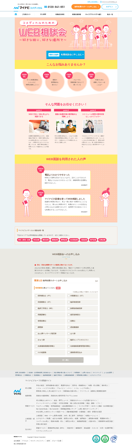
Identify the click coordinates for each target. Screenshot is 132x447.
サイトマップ (97, 372)
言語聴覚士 (37, 375)
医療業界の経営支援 (106, 421)
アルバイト (61, 388)
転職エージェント (92, 415)
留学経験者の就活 (52, 385)
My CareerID (54, 409)
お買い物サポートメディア (87, 409)
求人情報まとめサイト (44, 400)
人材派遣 (39, 415)
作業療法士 (27, 375)
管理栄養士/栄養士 (82, 375)
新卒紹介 (80, 415)
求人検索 (43, 14)
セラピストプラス (95, 375)
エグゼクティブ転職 (43, 418)
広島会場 (102, 240)
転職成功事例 (60, 14)
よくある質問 (108, 372)
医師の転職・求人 (57, 421)
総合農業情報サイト (69, 406)
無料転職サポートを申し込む (85, 7)
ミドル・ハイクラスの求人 (45, 388)
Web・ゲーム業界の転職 (53, 415)
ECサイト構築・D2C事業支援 (102, 406)
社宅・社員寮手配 (106, 428)
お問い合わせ (86, 372)
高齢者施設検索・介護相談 (76, 412)
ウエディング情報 (42, 406)
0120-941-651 (54, 7)
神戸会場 (93, 240)
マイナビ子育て (84, 406)
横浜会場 (45, 240)
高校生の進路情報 (42, 396)
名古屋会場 (74, 240)
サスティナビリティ (37, 441)
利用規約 (77, 372)
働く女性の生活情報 (77, 403)
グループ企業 (56, 441)
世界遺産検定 (55, 406)
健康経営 (79, 428)
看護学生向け (65, 385)
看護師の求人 (104, 418)
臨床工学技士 (58, 375)
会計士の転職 (57, 418)
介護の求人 (92, 421)
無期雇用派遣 (81, 421)
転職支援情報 (76, 14)
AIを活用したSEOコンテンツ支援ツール (50, 412)
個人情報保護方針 (20, 444)
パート (69, 388)
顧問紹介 (83, 418)
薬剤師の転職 (93, 418)
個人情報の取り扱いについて (63, 372)
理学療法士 (18, 375)
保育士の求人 (70, 421)
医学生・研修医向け (79, 385)
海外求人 (105, 385)
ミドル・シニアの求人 (82, 388)
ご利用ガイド (26, 14)
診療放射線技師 (69, 375)
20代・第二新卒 (69, 415)
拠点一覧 (110, 14)
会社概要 (17, 441)
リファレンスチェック (44, 431)
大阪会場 (84, 240)
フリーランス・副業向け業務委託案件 (93, 391)
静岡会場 (64, 240)
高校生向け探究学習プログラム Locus (64, 396)
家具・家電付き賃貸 (95, 412)
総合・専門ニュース (61, 400)
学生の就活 (40, 385)
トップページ (16, 14)
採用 (48, 441)
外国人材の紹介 (41, 424)
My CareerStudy (42, 409)
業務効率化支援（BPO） (56, 428)
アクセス (25, 441)
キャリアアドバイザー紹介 (93, 14)
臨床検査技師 (47, 375)
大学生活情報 (63, 403)
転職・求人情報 (94, 385)
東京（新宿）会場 (24, 240)
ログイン (109, 7)
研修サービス (41, 428)
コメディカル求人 (42, 421)
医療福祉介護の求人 (70, 391)
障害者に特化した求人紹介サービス (48, 391)
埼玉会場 (36, 240)
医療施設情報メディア (68, 409)
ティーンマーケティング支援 (46, 403)
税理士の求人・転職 (71, 418)
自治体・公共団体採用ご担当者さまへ (40, 372)
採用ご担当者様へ (93, 2)
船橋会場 (55, 240)
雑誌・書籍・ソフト (93, 403)
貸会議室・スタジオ (91, 428)
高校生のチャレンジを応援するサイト (83, 400)
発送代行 (70, 428)
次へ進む (65, 360)
